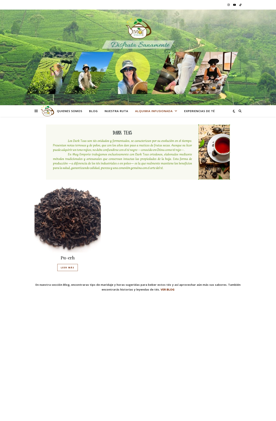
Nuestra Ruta (116, 111)
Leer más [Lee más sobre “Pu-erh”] (67, 267)
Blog (93, 111)
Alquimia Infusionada (154, 111)
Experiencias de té (199, 111)
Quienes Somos (69, 111)
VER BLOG (167, 289)
